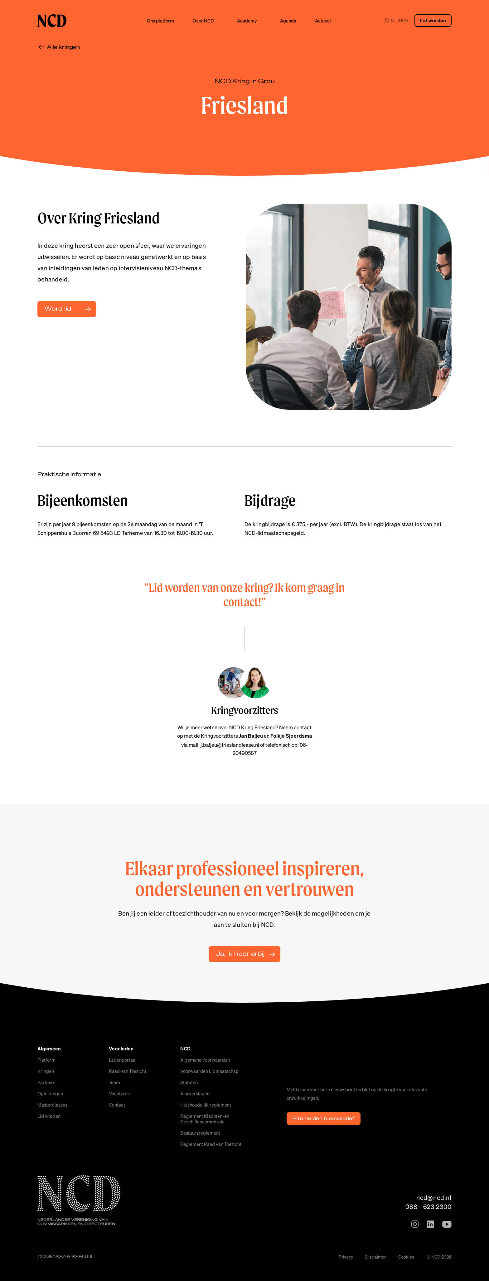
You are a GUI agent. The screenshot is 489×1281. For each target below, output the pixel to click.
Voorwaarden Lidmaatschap (209, 1071)
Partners (46, 1082)
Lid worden (433, 20)
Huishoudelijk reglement (205, 1105)
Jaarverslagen (195, 1093)
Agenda (288, 20)
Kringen (45, 1071)
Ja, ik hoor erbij (240, 953)
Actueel (323, 20)
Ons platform (160, 20)
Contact (117, 1105)
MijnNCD (395, 20)
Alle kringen (63, 46)
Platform (46, 1060)
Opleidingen (50, 1093)
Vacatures (119, 1093)
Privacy (346, 1256)
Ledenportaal (123, 1060)
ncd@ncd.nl (434, 1197)
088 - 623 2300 (428, 1206)
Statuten (189, 1082)
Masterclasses (52, 1105)
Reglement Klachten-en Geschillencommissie (204, 1119)
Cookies (406, 1256)
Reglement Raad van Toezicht (210, 1144)
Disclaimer (375, 1256)
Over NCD (203, 20)
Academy (247, 20)
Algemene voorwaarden (205, 1060)
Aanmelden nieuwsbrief (324, 1118)
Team (114, 1082)
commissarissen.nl (65, 1256)
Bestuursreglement (200, 1133)
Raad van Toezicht (127, 1071)
